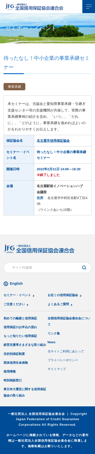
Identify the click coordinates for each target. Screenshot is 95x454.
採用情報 (10, 371)
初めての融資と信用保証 (20, 318)
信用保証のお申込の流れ (20, 327)
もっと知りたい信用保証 (20, 336)
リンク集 (54, 333)
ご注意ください (14, 304)
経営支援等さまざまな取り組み (25, 345)
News (51, 342)
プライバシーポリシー (63, 360)
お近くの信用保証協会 (63, 295)
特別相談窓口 (13, 380)
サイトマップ (57, 369)
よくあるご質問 (58, 304)
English (16, 283)
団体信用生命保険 (16, 362)
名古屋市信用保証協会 (53, 141)
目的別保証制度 (14, 354)
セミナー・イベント (17, 295)
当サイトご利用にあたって (66, 351)
